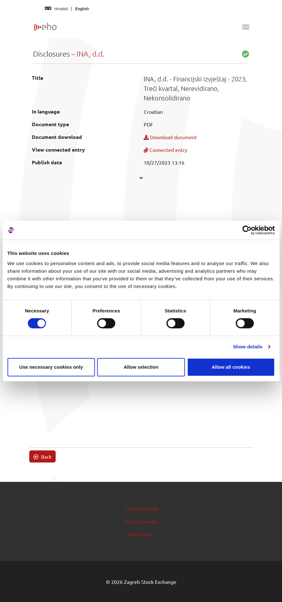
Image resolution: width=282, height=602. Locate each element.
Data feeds (141, 534)
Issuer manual (140, 521)
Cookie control (141, 508)
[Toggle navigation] (245, 27)
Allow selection (141, 367)
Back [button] (42, 456)
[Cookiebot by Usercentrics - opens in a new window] (247, 230)
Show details (248, 346)
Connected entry (165, 150)
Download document (170, 137)
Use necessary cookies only (51, 367)
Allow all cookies (231, 367)
